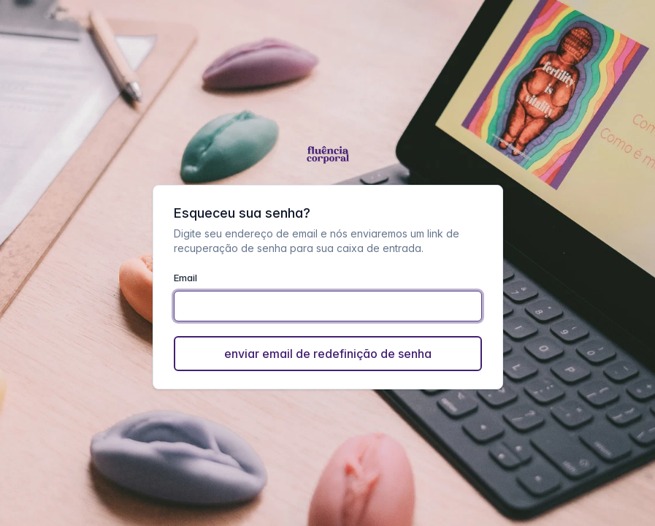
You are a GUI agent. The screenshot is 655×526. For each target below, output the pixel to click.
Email (185, 277)
